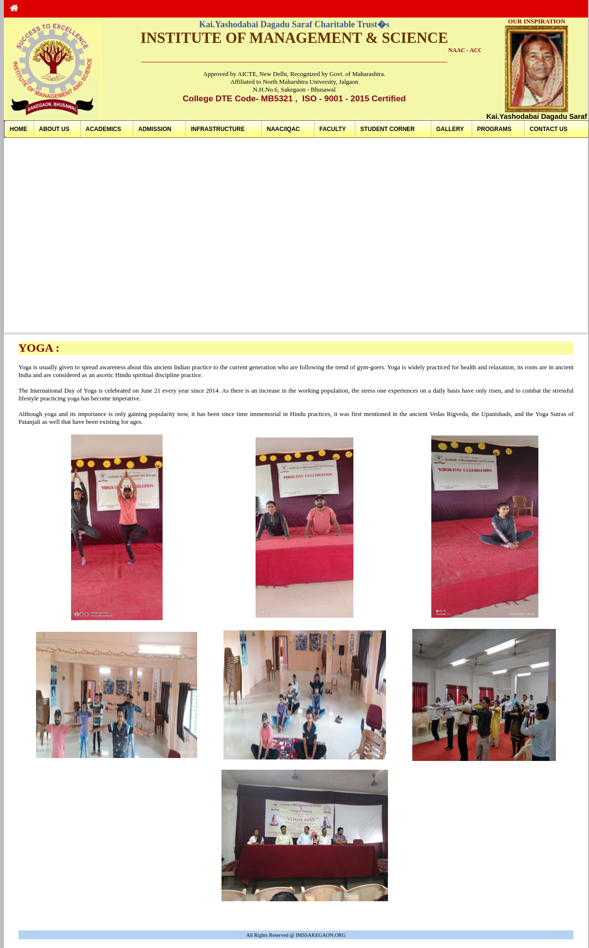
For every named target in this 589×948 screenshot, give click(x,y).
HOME (18, 129)
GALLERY (450, 129)
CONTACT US (549, 129)
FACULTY (332, 129)
